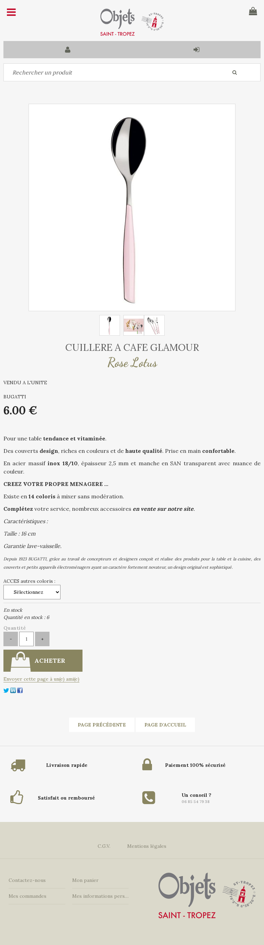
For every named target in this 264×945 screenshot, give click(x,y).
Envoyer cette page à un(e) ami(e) (41, 679)
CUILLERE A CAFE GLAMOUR (132, 347)
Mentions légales (146, 846)
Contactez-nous (27, 880)
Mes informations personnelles (100, 896)
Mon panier (85, 880)
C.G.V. (104, 846)
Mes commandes (27, 896)
